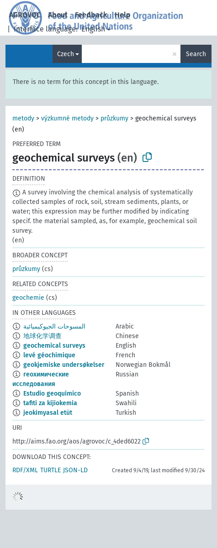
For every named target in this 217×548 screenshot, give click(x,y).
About (58, 14)
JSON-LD (75, 470)
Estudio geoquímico (52, 393)
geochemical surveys (54, 346)
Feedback (91, 14)
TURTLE (50, 470)
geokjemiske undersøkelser (64, 365)
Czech (65, 54)
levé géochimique (49, 355)
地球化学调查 (42, 336)
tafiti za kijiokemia (50, 403)
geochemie (28, 298)
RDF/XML (25, 470)
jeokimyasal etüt (47, 413)
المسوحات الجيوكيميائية (54, 326)
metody (23, 118)
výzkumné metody (67, 118)
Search (196, 54)
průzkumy (114, 118)
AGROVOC (25, 14)
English (93, 29)
